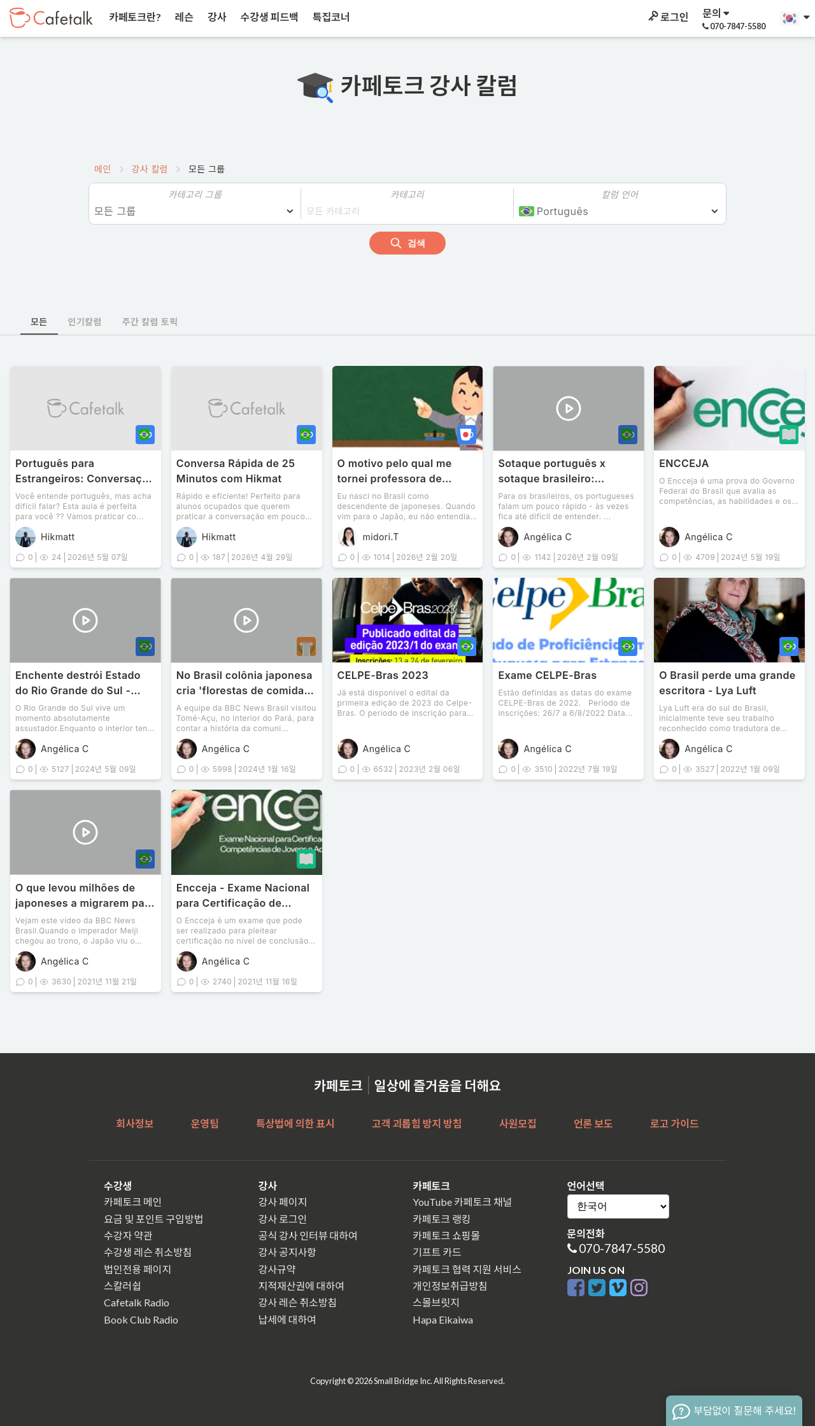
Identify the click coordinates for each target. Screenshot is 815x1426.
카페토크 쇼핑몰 (446, 1235)
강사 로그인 (283, 1219)
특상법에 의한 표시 (295, 1123)
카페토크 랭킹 (442, 1219)
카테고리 (407, 194)
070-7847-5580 (622, 1248)
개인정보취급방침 (450, 1286)
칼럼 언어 (620, 194)
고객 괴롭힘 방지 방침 (417, 1123)
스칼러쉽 (122, 1286)
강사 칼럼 (150, 169)
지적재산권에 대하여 (301, 1286)
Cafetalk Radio (136, 1302)
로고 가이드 (674, 1123)
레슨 (183, 17)
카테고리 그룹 (195, 194)
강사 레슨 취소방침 (298, 1302)
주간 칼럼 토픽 (150, 321)
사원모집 (518, 1123)
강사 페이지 (283, 1202)
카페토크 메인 (133, 1202)
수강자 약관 (128, 1235)
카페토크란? (134, 17)
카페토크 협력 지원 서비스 (467, 1269)
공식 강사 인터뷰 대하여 (308, 1235)
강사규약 (277, 1269)
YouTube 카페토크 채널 (462, 1202)
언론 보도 (593, 1123)
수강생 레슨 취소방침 (148, 1252)
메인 (102, 169)
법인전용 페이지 (137, 1269)
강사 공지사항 (287, 1252)
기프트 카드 (437, 1252)
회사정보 (134, 1123)
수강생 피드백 (269, 17)
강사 (216, 17)
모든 (39, 321)
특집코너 (330, 17)
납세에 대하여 (287, 1319)
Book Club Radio (141, 1319)
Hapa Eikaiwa (443, 1319)
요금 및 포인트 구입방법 (153, 1219)
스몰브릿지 (436, 1302)
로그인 (667, 17)
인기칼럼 (85, 321)
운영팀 (204, 1123)
